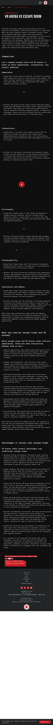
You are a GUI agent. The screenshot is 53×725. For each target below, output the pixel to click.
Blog (9, 7)
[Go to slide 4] (21, 363)
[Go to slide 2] (25, 129)
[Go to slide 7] (26, 363)
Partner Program (26, 697)
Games (26, 690)
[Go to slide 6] (24, 363)
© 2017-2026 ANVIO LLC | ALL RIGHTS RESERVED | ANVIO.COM (26, 708)
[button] (22, 223)
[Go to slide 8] (28, 363)
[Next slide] (51, 108)
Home (3, 7)
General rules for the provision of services (26, 715)
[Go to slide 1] (16, 363)
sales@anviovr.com (26, 705)
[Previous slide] (1, 108)
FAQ (9, 672)
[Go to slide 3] (27, 129)
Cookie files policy (26, 713)
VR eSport (27, 692)
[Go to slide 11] (33, 363)
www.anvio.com (26, 706)
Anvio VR (26, 686)
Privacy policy (26, 712)
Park (26, 688)
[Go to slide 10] (31, 363)
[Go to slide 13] (36, 363)
